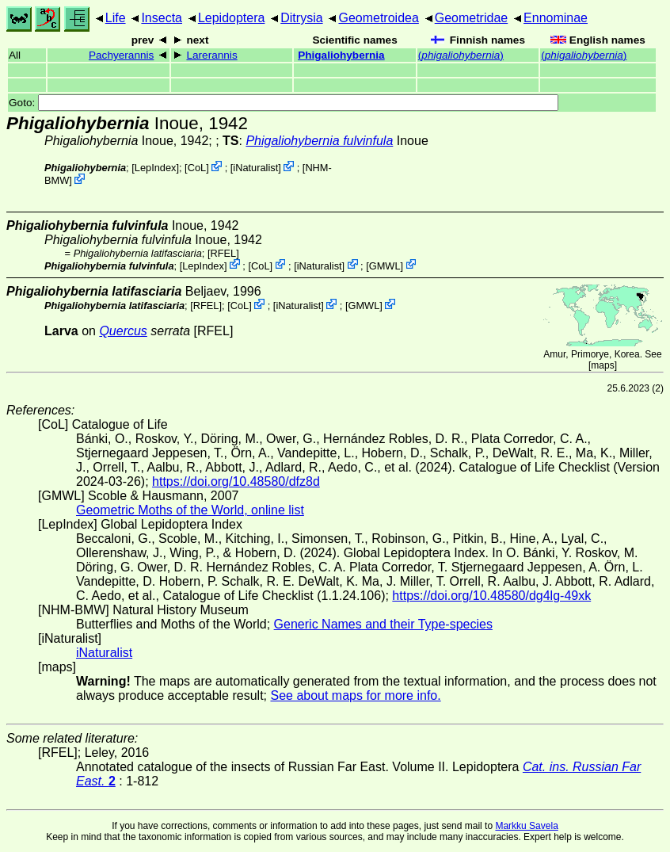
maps (602, 365)
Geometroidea (378, 18)
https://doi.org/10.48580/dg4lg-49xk (491, 595)
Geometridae (471, 18)
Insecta (161, 18)
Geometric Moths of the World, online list (190, 510)
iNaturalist (255, 168)
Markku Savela (526, 825)
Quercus (123, 331)
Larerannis (211, 55)
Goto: (283, 103)
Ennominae (555, 18)
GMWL (385, 265)
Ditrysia (301, 18)
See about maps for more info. (355, 695)
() (461, 55)
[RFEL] (223, 253)
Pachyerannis (121, 55)
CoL (197, 168)
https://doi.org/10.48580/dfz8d (236, 481)
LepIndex (156, 168)
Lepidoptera (231, 18)
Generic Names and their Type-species (383, 624)
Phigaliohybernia (341, 55)
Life (115, 18)
